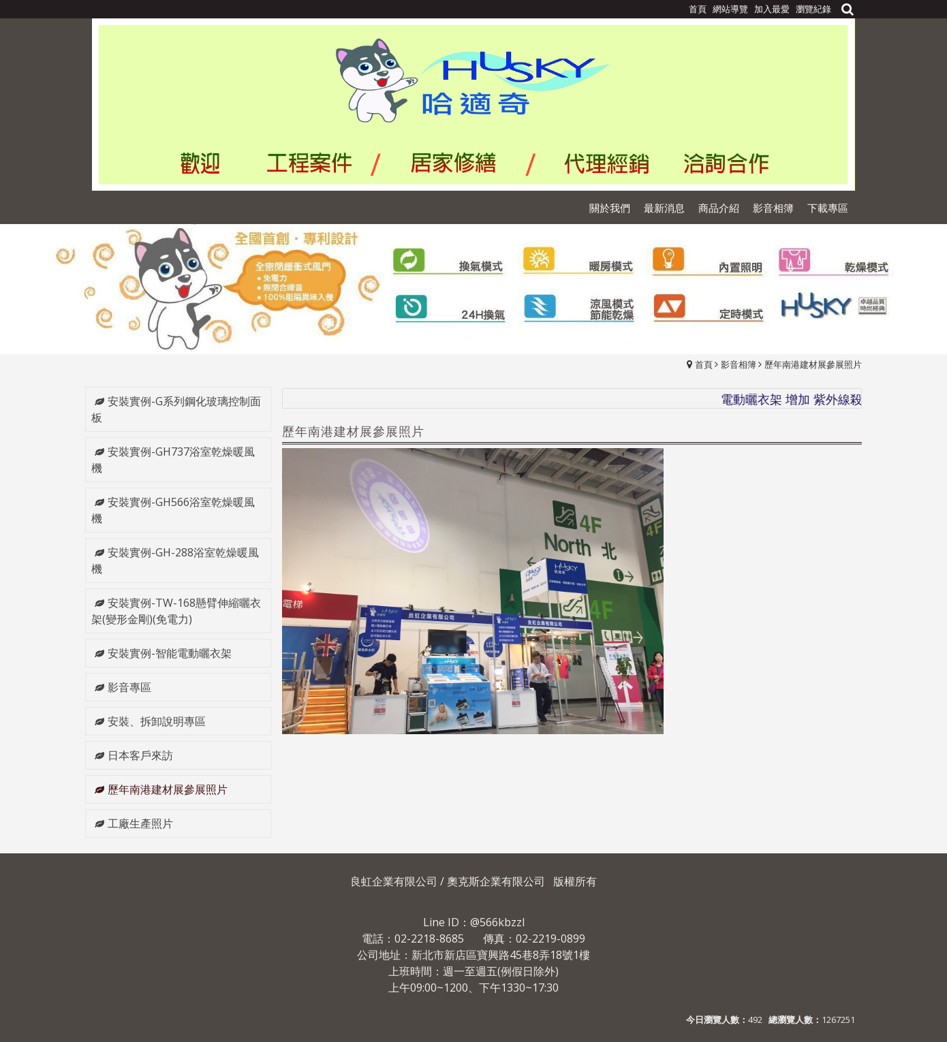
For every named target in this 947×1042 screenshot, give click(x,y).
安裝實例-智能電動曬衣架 (170, 653)
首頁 (704, 364)
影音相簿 (738, 364)
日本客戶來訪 (140, 755)
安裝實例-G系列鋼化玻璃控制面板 (176, 409)
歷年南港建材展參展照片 (813, 364)
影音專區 (129, 687)
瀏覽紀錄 (813, 9)
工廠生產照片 (140, 823)
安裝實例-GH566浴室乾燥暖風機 (173, 510)
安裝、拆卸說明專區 (157, 721)
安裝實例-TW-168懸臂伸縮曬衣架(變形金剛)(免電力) (176, 611)
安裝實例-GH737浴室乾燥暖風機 (173, 459)
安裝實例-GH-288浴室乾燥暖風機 (175, 560)
